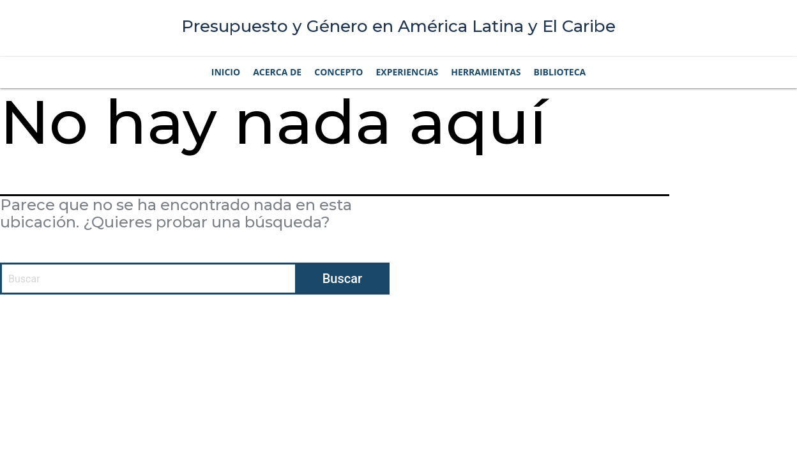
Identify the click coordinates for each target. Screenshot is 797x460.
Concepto (338, 72)
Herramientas (485, 72)
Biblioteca (560, 72)
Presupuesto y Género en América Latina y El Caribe (398, 26)
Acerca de (277, 72)
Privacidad (573, 327)
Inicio (225, 72)
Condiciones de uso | (502, 327)
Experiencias (407, 72)
